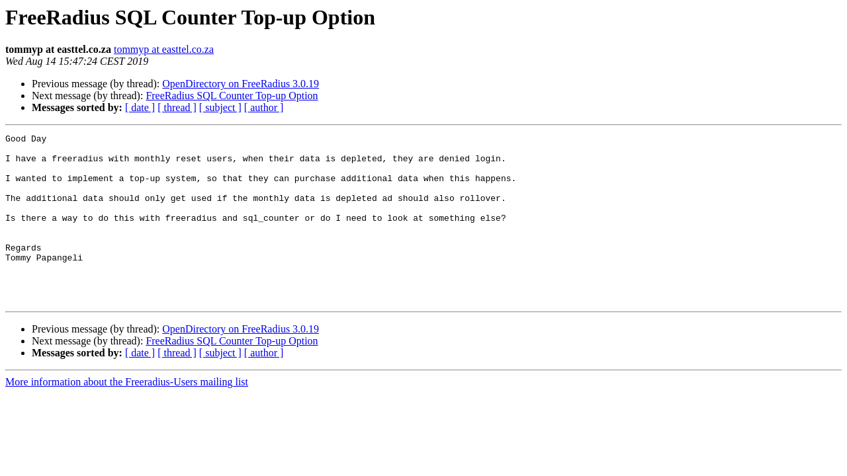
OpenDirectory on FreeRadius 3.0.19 (240, 83)
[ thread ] (177, 107)
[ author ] (264, 107)
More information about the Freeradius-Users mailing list (126, 415)
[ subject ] (220, 107)
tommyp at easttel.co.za (164, 49)
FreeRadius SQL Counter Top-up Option (232, 95)
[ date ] (140, 107)
